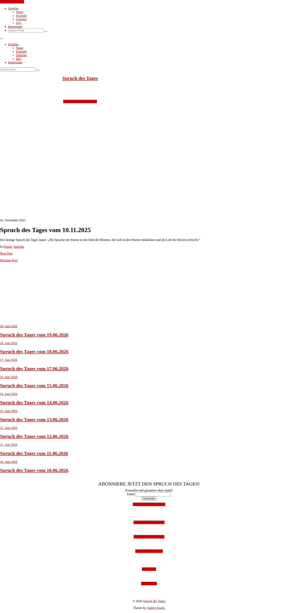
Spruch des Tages (80, 78)
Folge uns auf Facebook (149, 536)
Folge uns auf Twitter (149, 551)
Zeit (18, 23)
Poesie (7, 246)
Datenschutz (149, 583)
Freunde (21, 15)
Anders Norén (156, 608)
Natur (19, 12)
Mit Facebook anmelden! (149, 504)
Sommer (21, 19)
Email (131, 494)
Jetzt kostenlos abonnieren (80, 101)
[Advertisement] (120, 131)
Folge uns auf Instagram (149, 522)
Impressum (15, 26)
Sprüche (13, 8)
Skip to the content (12, 1)
